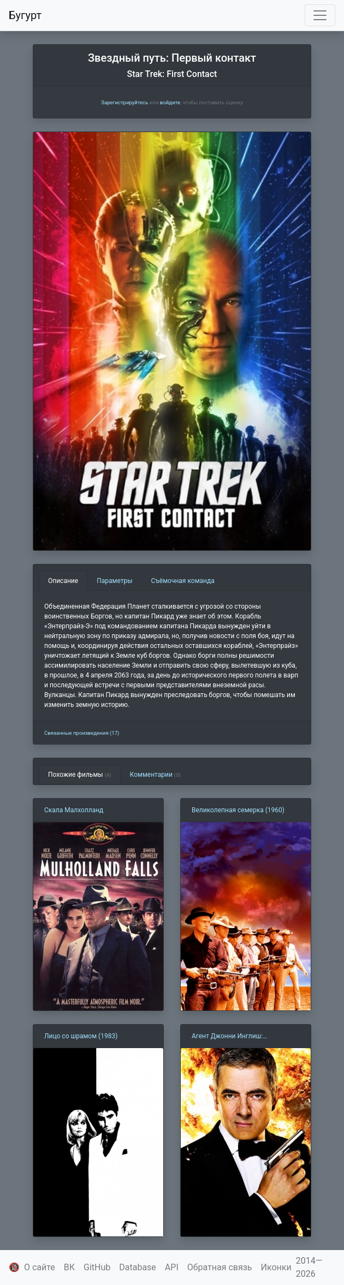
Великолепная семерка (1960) (238, 810)
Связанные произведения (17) (81, 733)
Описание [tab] (63, 581)
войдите (170, 102)
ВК (69, 1267)
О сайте (39, 1267)
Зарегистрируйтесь (124, 102)
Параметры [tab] (114, 581)
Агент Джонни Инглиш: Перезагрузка (227, 1036)
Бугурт (25, 15)
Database (137, 1267)
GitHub (97, 1267)
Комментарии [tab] (155, 774)
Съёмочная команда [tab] (183, 581)
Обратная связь (219, 1267)
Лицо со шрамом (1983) (80, 1036)
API (172, 1267)
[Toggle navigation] (320, 15)
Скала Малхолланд (73, 810)
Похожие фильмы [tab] (79, 774)
